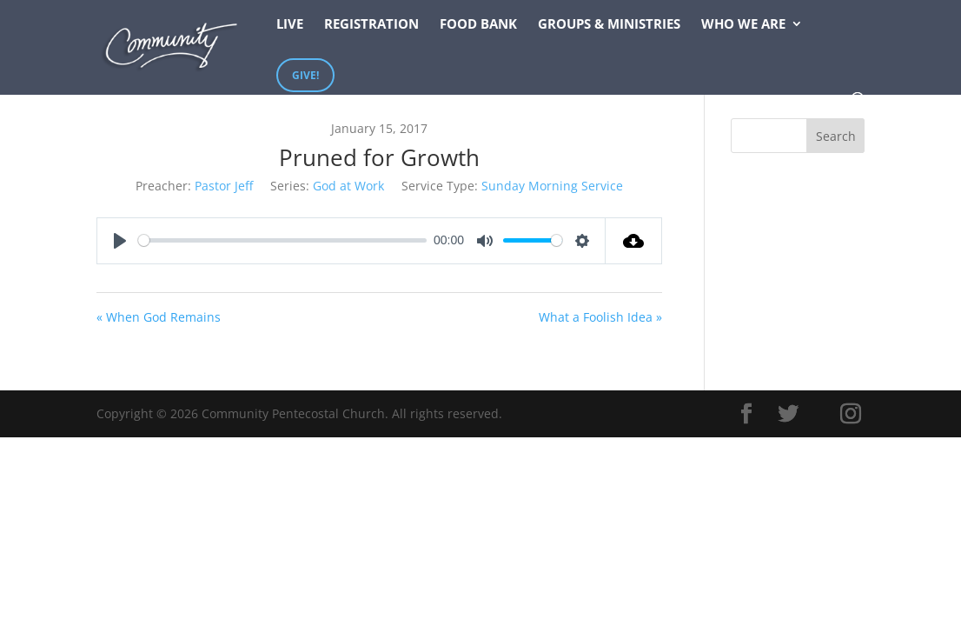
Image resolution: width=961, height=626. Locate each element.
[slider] (282, 240)
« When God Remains (158, 317)
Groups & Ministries (609, 24)
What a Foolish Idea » (600, 317)
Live (289, 24)
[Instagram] (850, 414)
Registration (371, 24)
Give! (305, 75)
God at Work (348, 185)
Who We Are (743, 24)
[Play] (120, 241)
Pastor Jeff (224, 185)
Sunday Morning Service (552, 185)
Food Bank (478, 24)
